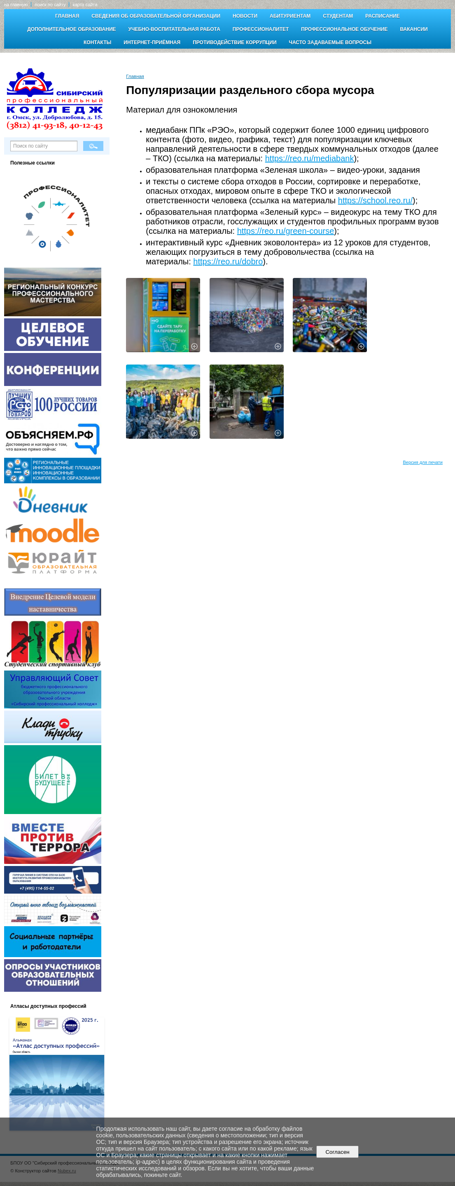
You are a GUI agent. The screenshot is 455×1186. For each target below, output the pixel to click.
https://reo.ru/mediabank (309, 158)
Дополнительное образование (71, 29)
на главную (16, 4)
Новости (245, 16)
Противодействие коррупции (234, 42)
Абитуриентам (290, 16)
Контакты (97, 42)
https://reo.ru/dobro (228, 261)
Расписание (382, 16)
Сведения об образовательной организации (155, 16)
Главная (67, 16)
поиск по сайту (50, 4)
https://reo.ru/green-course (285, 230)
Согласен (337, 1152)
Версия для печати (423, 462)
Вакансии (413, 29)
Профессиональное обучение (344, 29)
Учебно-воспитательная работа (174, 29)
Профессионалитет (261, 29)
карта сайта (84, 4)
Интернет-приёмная (152, 42)
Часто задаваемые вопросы (330, 42)
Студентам (338, 16)
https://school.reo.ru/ (375, 200)
